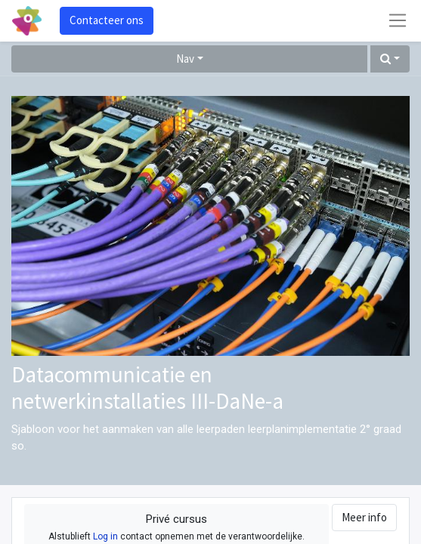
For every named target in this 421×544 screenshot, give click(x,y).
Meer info (364, 517)
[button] (390, 59)
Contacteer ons (107, 20)
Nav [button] (185, 58)
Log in (105, 536)
